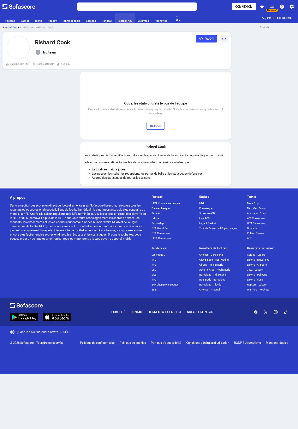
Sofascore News (200, 312)
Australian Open (256, 213)
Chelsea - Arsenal (209, 289)
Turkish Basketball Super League (218, 228)
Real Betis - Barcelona (212, 279)
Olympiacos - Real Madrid (214, 259)
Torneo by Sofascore (165, 312)
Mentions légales (277, 342)
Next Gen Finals (256, 208)
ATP (249, 238)
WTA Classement (257, 223)
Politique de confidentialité (97, 342)
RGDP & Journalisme (247, 342)
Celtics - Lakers (256, 254)
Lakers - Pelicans (257, 274)
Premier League (160, 208)
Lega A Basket (207, 223)
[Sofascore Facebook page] (255, 312)
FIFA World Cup (160, 228)
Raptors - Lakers (257, 284)
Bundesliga (157, 223)
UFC (153, 269)
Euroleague (206, 208)
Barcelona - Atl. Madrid (212, 274)
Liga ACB (204, 218)
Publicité (118, 312)
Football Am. (9, 27)
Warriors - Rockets (258, 289)
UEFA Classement (161, 238)
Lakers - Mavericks (258, 259)
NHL (153, 264)
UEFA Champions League (165, 203)
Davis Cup (252, 203)
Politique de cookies (133, 342)
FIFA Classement (161, 233)
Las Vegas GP (159, 254)
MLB (153, 274)
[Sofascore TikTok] (285, 312)
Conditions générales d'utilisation (207, 342)
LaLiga (155, 218)
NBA (201, 203)
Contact (137, 312)
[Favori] (206, 39)
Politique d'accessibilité (166, 342)
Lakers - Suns (255, 279)
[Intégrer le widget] (224, 39)
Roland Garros (255, 233)
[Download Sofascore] (24, 317)
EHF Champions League (165, 284)
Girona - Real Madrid (211, 264)
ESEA (154, 289)
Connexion (243, 6)
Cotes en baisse (276, 18)
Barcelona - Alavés (210, 284)
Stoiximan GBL (207, 213)
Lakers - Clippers (257, 264)
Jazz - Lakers (255, 269)
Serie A (155, 213)
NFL (153, 259)
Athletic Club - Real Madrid (214, 269)
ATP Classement (256, 218)
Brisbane (252, 228)
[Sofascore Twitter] (265, 312)
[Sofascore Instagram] (275, 312)
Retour (155, 126)
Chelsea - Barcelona (211, 254)
